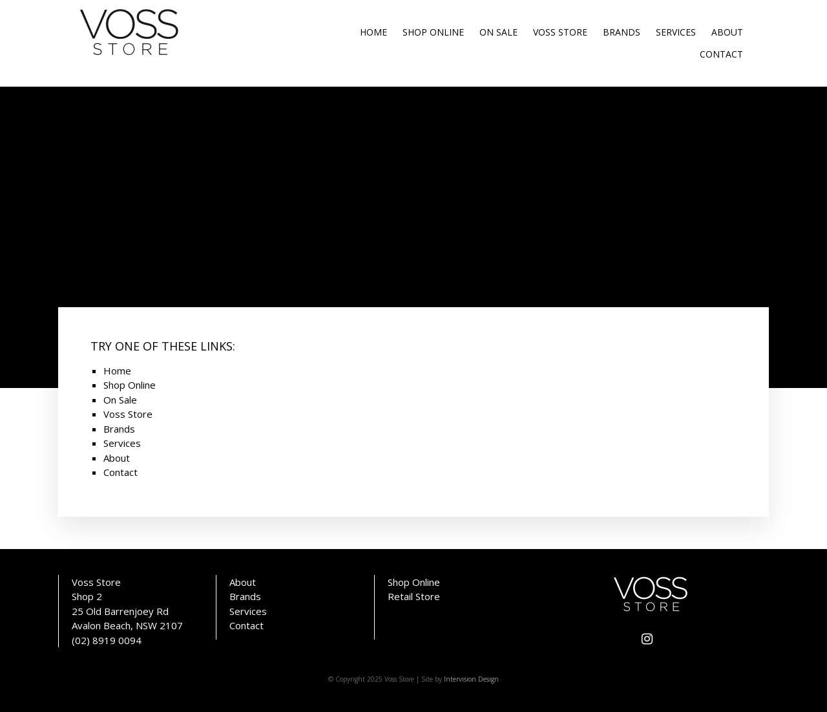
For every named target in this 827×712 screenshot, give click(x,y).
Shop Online (433, 32)
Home (373, 32)
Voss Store (560, 32)
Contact (721, 54)
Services (676, 32)
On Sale (498, 32)
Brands (621, 32)
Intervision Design (471, 679)
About (727, 32)
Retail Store (414, 596)
